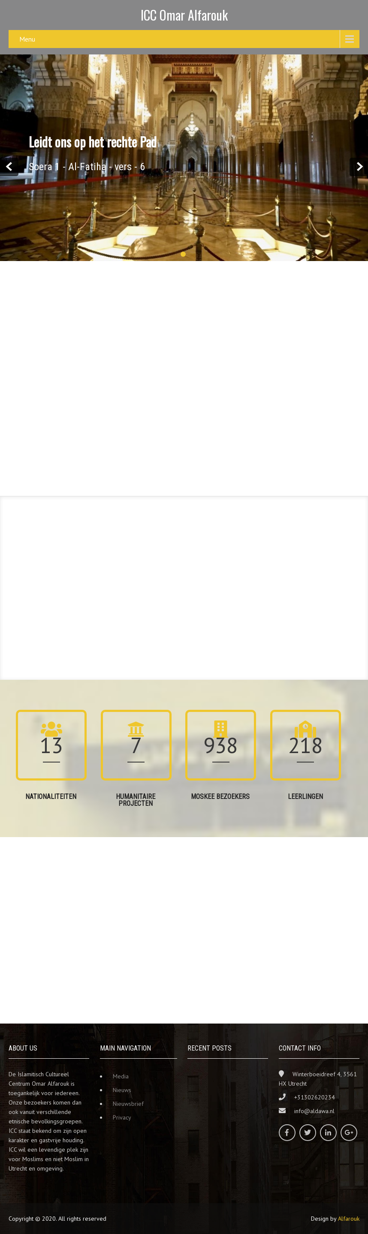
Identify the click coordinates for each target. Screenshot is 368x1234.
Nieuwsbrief (128, 1104)
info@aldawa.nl (314, 1111)
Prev (9, 167)
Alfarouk (348, 1218)
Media (121, 1076)
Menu (27, 39)
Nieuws (122, 1090)
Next (359, 167)
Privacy (122, 1117)
